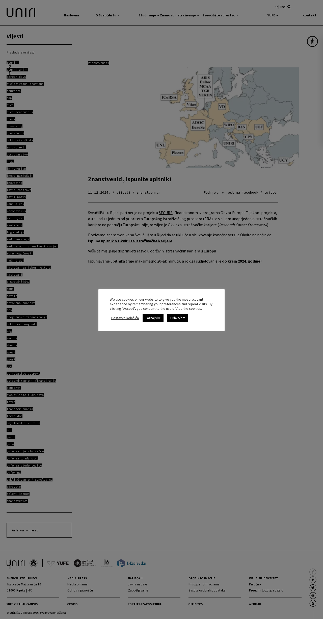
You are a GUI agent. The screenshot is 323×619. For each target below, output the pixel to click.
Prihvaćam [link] (177, 316)
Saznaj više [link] (153, 316)
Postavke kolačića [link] (125, 315)
